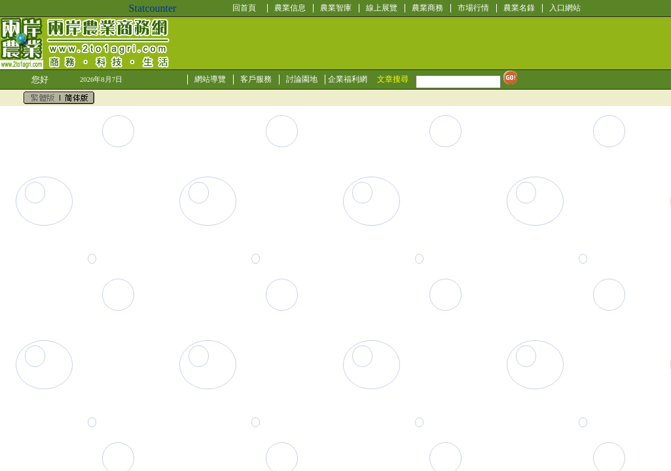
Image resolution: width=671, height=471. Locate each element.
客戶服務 (256, 79)
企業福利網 (347, 79)
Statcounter (153, 8)
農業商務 (427, 7)
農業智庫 (336, 7)
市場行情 (473, 7)
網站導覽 (210, 79)
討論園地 (301, 79)
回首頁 (244, 7)
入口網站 (565, 7)
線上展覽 (381, 7)
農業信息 (290, 7)
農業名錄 (519, 7)
